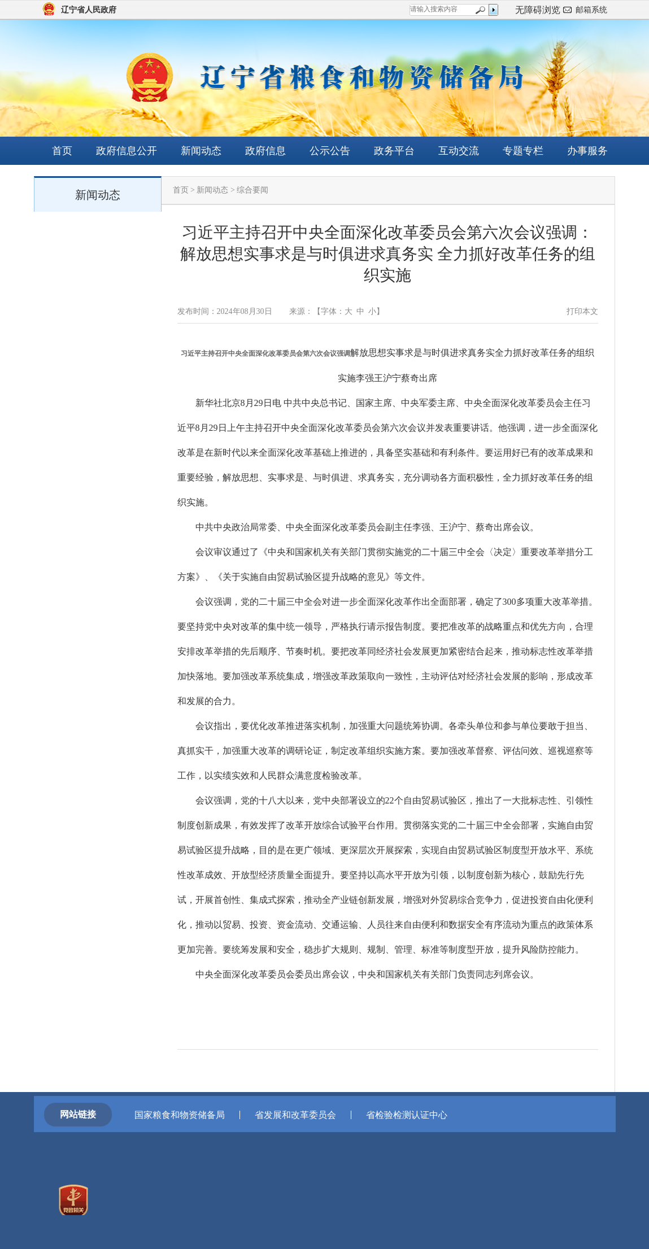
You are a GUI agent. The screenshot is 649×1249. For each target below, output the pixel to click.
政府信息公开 (126, 150)
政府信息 (265, 150)
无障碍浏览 (537, 10)
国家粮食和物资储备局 (179, 1115)
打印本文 (582, 311)
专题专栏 (523, 150)
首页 (62, 150)
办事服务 (587, 150)
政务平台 (394, 150)
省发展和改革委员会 (295, 1115)
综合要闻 (252, 190)
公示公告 (330, 150)
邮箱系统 (591, 10)
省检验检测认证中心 (406, 1115)
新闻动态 (201, 150)
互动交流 (458, 150)
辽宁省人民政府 (88, 10)
